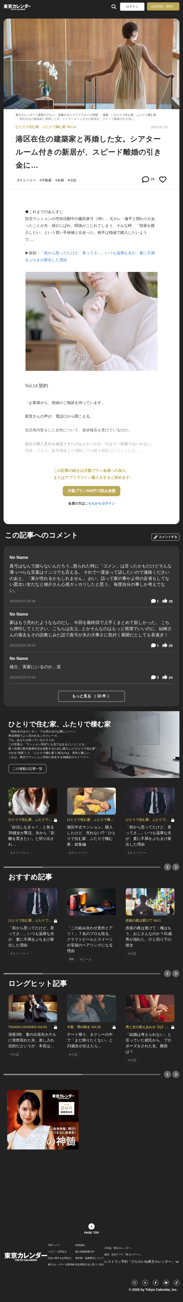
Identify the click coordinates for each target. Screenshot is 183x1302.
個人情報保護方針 (84, 1252)
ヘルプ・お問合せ (57, 1252)
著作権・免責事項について (89, 1258)
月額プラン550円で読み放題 (91, 491)
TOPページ (54, 1245)
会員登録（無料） (163, 6)
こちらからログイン (100, 503)
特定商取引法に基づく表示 (89, 1264)
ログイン (132, 6)
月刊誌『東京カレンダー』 (118, 1248)
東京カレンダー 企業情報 (61, 1264)
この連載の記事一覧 (27, 769)
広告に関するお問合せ (59, 1258)
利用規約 (80, 1245)
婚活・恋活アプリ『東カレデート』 (123, 1254)
